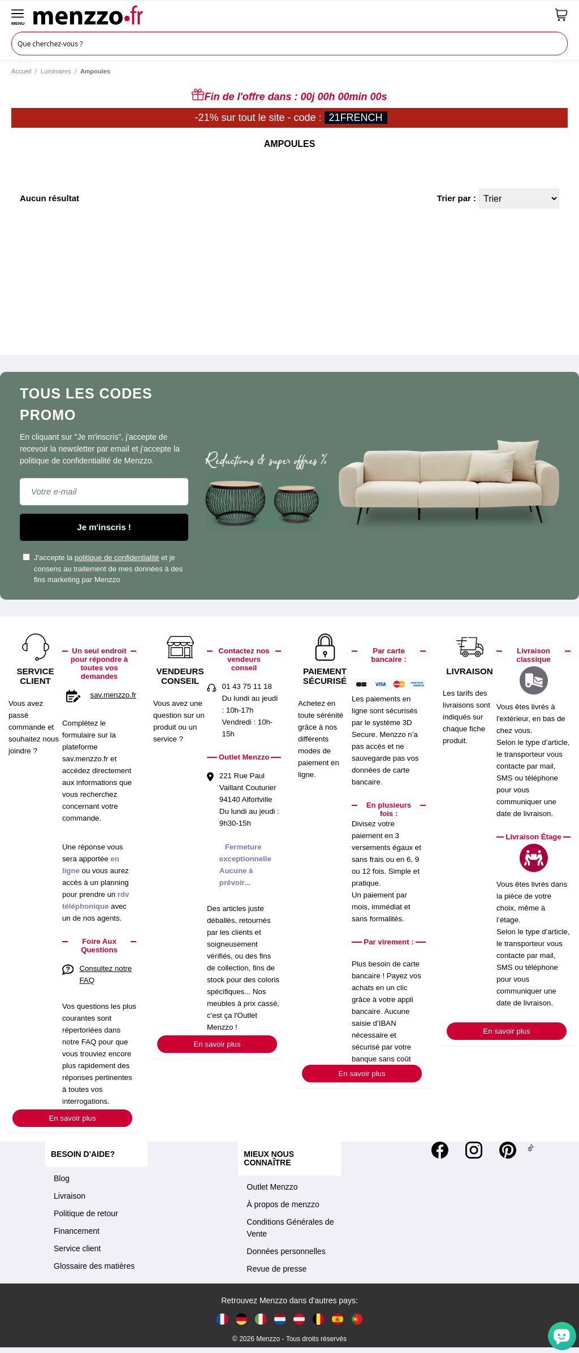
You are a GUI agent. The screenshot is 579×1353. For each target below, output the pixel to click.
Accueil (21, 71)
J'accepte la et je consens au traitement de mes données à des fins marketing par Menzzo (103, 568)
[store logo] (290, 15)
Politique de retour (86, 1213)
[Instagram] (473, 1150)
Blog (62, 1178)
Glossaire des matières (94, 1265)
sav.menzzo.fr (113, 695)
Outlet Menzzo (272, 1186)
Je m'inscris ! (104, 527)
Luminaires (56, 71)
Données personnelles (286, 1251)
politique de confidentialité (117, 557)
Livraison (69, 1195)
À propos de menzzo (283, 1204)
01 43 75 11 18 (247, 686)
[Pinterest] (507, 1150)
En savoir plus (72, 1118)
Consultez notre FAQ (105, 974)
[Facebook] (439, 1150)
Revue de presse (276, 1268)
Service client (77, 1248)
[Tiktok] (531, 1150)
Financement (77, 1230)
